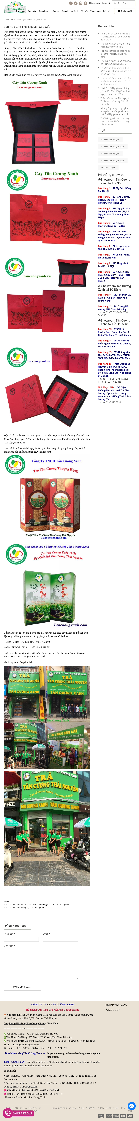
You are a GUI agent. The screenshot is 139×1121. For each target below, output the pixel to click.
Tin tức (84, 11)
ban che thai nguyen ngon (37, 904)
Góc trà (56, 11)
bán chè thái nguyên (67, 39)
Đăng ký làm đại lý (70, 11)
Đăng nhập (94, 3)
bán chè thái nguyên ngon (16, 907)
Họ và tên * (9, 933)
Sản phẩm (44, 11)
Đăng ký (106, 3)
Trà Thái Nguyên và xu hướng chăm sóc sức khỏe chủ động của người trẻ (113, 121)
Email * (46, 933)
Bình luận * (9, 945)
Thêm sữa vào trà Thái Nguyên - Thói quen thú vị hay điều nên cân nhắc (114, 101)
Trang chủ (20, 11)
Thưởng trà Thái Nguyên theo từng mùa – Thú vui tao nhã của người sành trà (114, 70)
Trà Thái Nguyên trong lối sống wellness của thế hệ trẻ (114, 45)
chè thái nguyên (29, 448)
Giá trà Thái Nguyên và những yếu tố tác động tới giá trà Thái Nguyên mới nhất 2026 (114, 91)
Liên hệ (107, 11)
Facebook (112, 1009)
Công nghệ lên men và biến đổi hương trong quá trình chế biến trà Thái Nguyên (114, 81)
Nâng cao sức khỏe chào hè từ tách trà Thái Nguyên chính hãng (114, 53)
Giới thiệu (32, 11)
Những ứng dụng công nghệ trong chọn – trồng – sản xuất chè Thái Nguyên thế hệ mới (113, 111)
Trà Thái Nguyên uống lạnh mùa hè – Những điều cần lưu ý (115, 62)
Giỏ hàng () (125, 11)
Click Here (52, 1023)
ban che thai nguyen (13, 904)
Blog (7, 19)
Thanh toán (95, 11)
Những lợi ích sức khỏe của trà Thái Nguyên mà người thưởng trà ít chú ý (114, 36)
